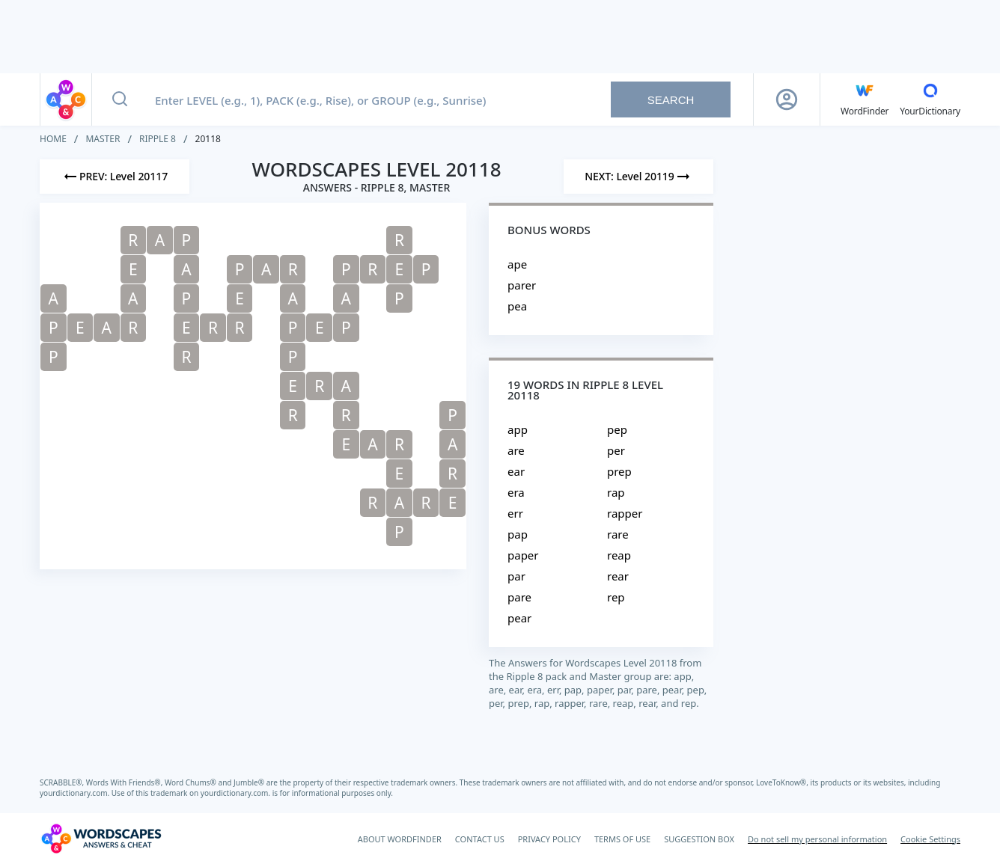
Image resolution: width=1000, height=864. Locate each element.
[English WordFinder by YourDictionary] (864, 99)
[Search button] (119, 99)
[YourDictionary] (930, 99)
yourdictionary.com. (76, 793)
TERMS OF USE (622, 839)
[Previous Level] (114, 176)
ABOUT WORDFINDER (400, 839)
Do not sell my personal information (817, 839)
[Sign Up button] (787, 99)
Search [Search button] (671, 100)
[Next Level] (638, 176)
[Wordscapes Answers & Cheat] (101, 838)
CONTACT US (479, 839)
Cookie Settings (930, 839)
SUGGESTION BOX (699, 839)
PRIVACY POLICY (549, 839)
